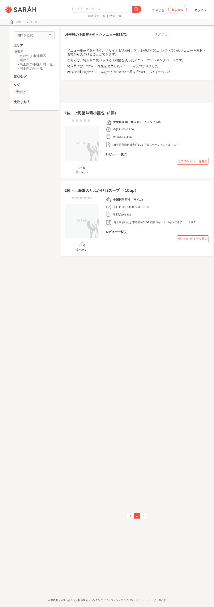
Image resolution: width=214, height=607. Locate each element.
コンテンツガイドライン (104, 600)
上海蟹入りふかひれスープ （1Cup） (106, 190)
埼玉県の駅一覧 (31, 68)
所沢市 (25, 60)
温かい (20, 91)
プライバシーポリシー (133, 600)
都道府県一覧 (97, 16)
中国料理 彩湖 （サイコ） (128, 199)
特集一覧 (115, 16)
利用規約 (83, 600)
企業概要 (53, 600)
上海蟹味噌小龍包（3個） (96, 113)
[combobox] (103, 9)
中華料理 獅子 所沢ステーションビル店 (137, 122)
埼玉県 (18, 51)
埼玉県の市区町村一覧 (36, 64)
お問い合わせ (68, 600)
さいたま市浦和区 (33, 56)
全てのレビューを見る (192, 161)
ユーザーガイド (157, 600)
